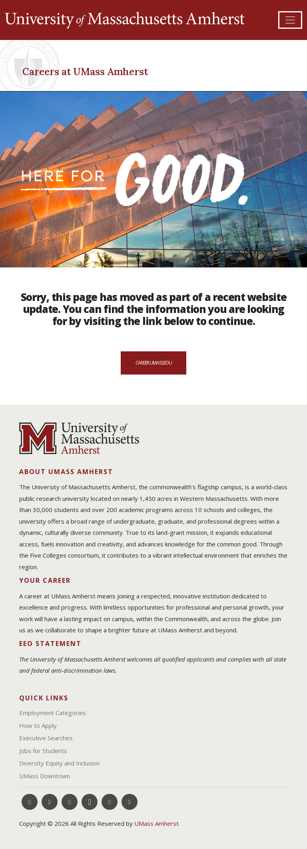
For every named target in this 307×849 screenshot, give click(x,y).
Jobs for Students (43, 751)
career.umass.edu (154, 362)
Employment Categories (52, 713)
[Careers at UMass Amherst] (91, 70)
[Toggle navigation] (290, 20)
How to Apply (38, 725)
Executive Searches (46, 738)
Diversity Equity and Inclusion (59, 763)
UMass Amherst (156, 823)
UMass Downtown (44, 776)
